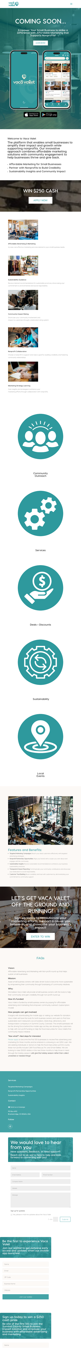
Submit (65, 1220)
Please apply (13, 1040)
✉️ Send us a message (16, 1107)
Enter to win (40, 936)
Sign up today (24, 918)
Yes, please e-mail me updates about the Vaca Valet (31, 1215)
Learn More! (41, 43)
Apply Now (40, 200)
